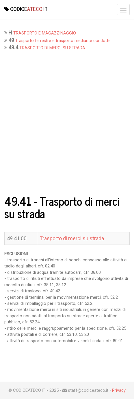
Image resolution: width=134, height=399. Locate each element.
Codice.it (26, 8)
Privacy (119, 390)
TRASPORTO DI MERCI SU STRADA (52, 47)
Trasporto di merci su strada (72, 238)
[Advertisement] (67, 121)
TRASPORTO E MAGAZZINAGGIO (44, 33)
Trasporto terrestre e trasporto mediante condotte (63, 40)
